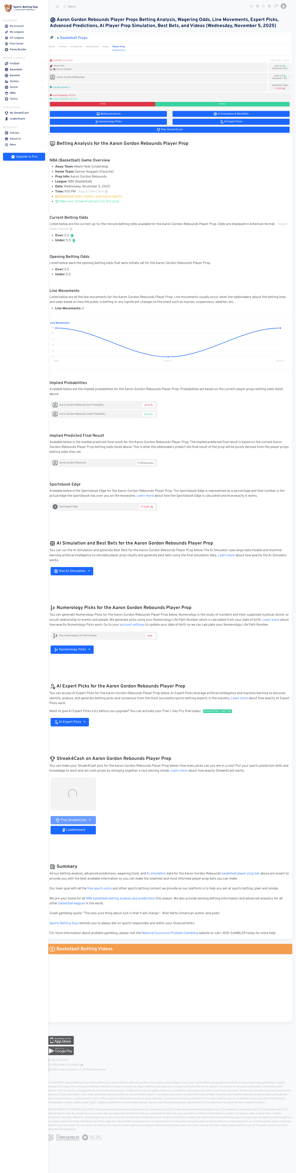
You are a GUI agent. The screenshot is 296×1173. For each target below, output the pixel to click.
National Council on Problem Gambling (175, 933)
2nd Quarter (97, 46)
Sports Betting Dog (68, 923)
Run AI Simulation (77, 571)
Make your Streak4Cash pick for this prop (92, 201)
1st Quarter (81, 46)
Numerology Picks (77, 649)
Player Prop (123, 46)
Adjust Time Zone (98, 192)
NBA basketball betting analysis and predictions (125, 899)
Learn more (150, 496)
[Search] (89, 6)
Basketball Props (78, 38)
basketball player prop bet (245, 874)
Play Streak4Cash (78, 820)
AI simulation (161, 874)
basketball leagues (76, 903)
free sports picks (104, 889)
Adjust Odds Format (84, 229)
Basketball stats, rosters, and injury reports (93, 197)
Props (110, 46)
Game (57, 46)
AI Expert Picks (75, 722)
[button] (283, 6)
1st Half (67, 46)
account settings (146, 625)
